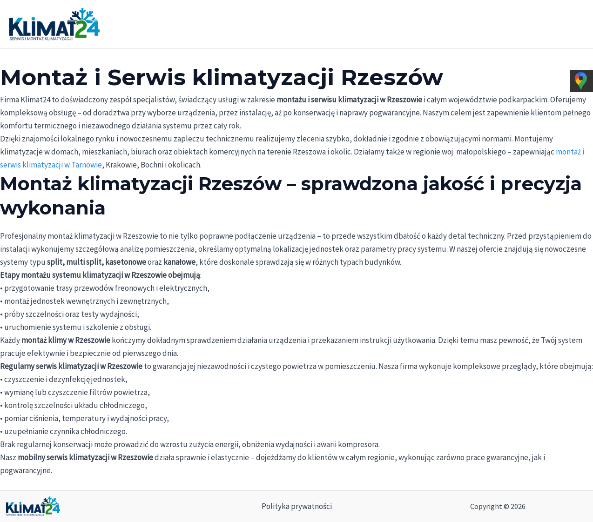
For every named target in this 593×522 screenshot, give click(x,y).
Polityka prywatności (297, 506)
